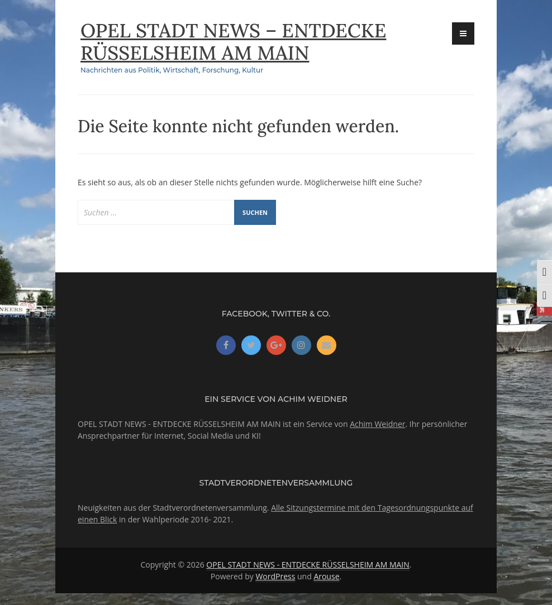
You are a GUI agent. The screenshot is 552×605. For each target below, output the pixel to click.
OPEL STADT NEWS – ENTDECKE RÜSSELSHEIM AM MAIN (239, 41)
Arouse (326, 576)
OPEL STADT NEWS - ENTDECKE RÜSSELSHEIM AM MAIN (307, 564)
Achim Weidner (377, 424)
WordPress (275, 576)
